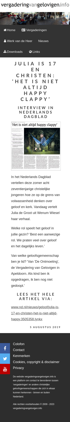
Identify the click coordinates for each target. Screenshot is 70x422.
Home (9, 30)
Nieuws (43, 41)
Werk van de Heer (17, 41)
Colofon (18, 344)
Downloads (13, 52)
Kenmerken (21, 356)
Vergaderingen (34, 30)
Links (34, 52)
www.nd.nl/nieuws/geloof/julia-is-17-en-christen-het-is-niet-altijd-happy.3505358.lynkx (35, 313)
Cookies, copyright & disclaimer (36, 362)
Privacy (18, 368)
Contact (18, 350)
